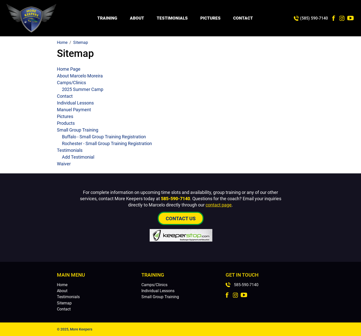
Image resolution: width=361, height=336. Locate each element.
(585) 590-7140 (314, 18)
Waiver (64, 163)
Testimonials (172, 18)
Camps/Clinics (71, 82)
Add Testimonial (78, 157)
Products (66, 123)
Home (62, 284)
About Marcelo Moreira (80, 75)
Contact (243, 18)
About (137, 18)
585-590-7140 (175, 198)
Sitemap (64, 303)
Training (107, 18)
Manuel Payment (74, 109)
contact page (219, 204)
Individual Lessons (75, 102)
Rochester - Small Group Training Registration (107, 143)
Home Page (68, 69)
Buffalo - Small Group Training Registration (104, 136)
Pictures (210, 18)
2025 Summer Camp (82, 89)
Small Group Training (77, 130)
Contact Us (181, 218)
